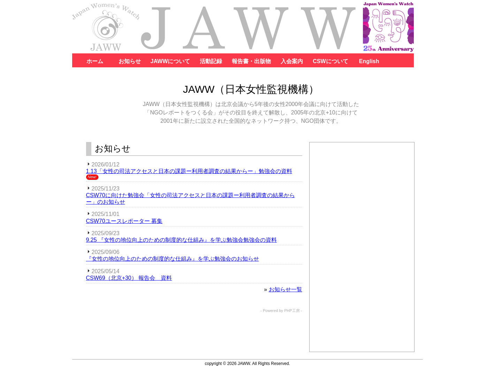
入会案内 (292, 61)
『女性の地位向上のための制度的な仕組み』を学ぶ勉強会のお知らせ (172, 259)
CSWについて (330, 61)
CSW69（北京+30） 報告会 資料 (129, 278)
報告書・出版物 (251, 61)
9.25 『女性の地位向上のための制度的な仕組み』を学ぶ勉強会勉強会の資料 (181, 240)
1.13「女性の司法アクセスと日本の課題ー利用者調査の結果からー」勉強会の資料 (189, 171)
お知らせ (130, 61)
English (369, 61)
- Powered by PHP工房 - (281, 311)
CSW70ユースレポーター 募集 (124, 221)
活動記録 (211, 61)
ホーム (94, 61)
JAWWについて (170, 61)
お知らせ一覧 (285, 289)
